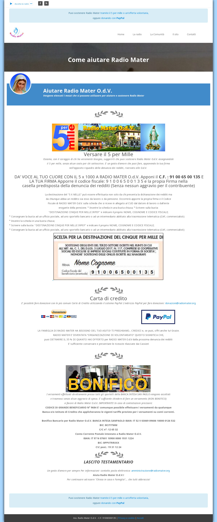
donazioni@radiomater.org (180, 303)
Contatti (191, 34)
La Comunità (157, 34)
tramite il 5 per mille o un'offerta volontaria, (124, 13)
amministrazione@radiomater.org (150, 470)
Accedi (140, 518)
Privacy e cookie (126, 518)
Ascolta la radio (19, 4)
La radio (137, 34)
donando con (112, 18)
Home (120, 34)
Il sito (176, 34)
